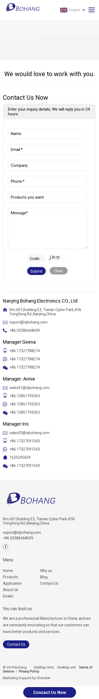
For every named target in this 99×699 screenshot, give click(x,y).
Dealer (8, 596)
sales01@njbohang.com (30, 388)
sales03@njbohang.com (30, 433)
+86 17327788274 (25, 351)
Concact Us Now (49, 692)
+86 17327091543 (25, 441)
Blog (44, 577)
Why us (46, 571)
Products (10, 577)
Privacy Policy (29, 671)
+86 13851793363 (25, 396)
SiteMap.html (44, 667)
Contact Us (49, 583)
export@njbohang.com (29, 322)
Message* (47, 228)
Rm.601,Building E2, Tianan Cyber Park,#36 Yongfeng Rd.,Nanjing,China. (45, 312)
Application (12, 583)
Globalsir (43, 678)
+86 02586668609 (25, 330)
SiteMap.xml (66, 667)
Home (8, 571)
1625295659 (20, 457)
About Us (10, 590)
